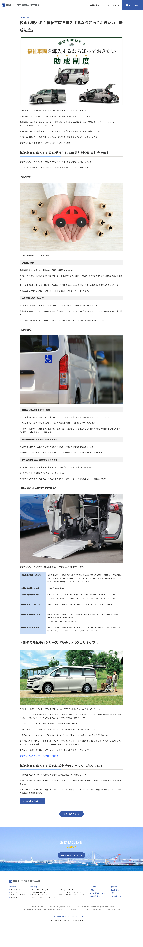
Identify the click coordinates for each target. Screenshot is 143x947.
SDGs (92, 890)
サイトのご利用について (35, 907)
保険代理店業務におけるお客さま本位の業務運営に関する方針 (42, 909)
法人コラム (114, 890)
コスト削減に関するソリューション (71, 892)
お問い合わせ (115, 896)
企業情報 (12, 886)
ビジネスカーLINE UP (39, 895)
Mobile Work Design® (40, 890)
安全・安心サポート (66, 890)
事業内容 (33, 886)
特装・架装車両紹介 (39, 892)
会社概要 (14, 897)
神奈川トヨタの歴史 (18, 895)
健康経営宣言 (95, 896)
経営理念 (14, 892)
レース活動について (97, 893)
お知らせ (114, 893)
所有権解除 (72, 909)
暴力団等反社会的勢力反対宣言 (60, 907)
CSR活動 (93, 886)
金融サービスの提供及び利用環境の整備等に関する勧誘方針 (96, 907)
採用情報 (114, 886)
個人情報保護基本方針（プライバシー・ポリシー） (71, 917)
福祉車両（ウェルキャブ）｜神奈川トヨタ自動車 (39, 756)
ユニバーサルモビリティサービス (43, 897)
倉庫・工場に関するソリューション (71, 895)
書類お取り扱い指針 (114, 909)
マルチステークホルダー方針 (92, 909)
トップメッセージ (17, 890)
